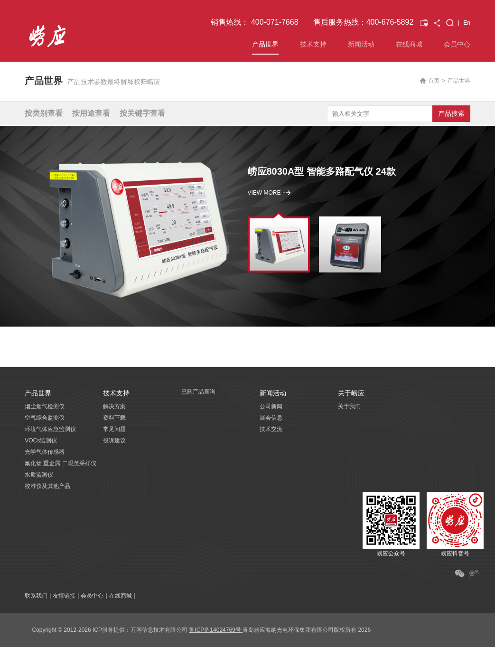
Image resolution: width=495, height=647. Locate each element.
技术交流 (271, 429)
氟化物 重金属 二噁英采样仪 (60, 463)
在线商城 (409, 44)
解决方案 (114, 406)
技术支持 (313, 44)
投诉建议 (114, 440)
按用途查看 (91, 113)
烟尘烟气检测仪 (45, 406)
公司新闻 (271, 406)
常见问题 (114, 429)
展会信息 (271, 417)
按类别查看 (44, 113)
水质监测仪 (39, 474)
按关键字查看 (142, 113)
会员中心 (457, 44)
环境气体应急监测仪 (50, 429)
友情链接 (64, 595)
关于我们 (349, 406)
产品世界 (265, 44)
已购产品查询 (198, 391)
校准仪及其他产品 (47, 486)
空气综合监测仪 (45, 417)
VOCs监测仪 (41, 440)
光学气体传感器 (45, 452)
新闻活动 (361, 44)
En (466, 22)
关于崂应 (351, 393)
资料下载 (114, 417)
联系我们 (36, 595)
